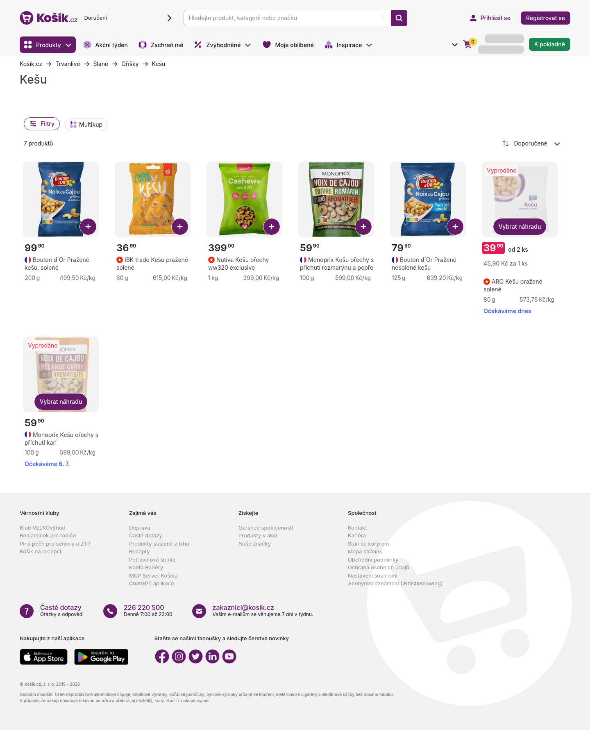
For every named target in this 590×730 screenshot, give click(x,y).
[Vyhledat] (399, 18)
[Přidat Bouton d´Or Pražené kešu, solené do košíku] (88, 226)
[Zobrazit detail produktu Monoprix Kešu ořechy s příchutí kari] (62, 438)
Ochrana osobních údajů (378, 567)
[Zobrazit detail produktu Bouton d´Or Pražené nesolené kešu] (429, 263)
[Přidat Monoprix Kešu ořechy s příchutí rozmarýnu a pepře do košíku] (363, 226)
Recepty (139, 551)
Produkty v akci (257, 535)
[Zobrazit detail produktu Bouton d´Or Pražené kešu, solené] (62, 263)
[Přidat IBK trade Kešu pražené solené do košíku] (180, 226)
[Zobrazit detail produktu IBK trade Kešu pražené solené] (153, 263)
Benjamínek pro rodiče (48, 535)
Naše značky (254, 543)
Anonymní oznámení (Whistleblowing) (395, 583)
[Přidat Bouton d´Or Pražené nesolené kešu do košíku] (455, 226)
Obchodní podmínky (373, 559)
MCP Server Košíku (153, 575)
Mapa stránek (365, 551)
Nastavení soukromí (372, 575)
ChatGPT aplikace (151, 583)
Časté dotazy (145, 535)
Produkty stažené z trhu (159, 543)
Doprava (139, 527)
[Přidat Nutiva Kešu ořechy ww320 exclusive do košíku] (271, 226)
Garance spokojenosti (265, 527)
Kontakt (357, 527)
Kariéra (357, 535)
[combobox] (532, 143)
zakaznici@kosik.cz (243, 607)
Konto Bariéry (146, 567)
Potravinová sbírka (152, 559)
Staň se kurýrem (368, 543)
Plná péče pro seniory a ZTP (55, 543)
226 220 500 (144, 607)
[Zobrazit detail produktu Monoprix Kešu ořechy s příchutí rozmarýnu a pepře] (337, 263)
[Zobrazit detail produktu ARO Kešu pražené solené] (520, 285)
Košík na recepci (40, 551)
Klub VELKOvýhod (43, 527)
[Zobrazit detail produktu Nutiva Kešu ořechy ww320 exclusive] (245, 263)
